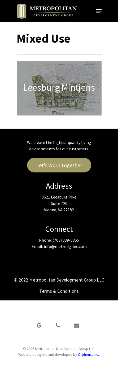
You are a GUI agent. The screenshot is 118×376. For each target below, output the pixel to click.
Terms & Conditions (59, 291)
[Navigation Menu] (99, 11)
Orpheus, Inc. (88, 354)
